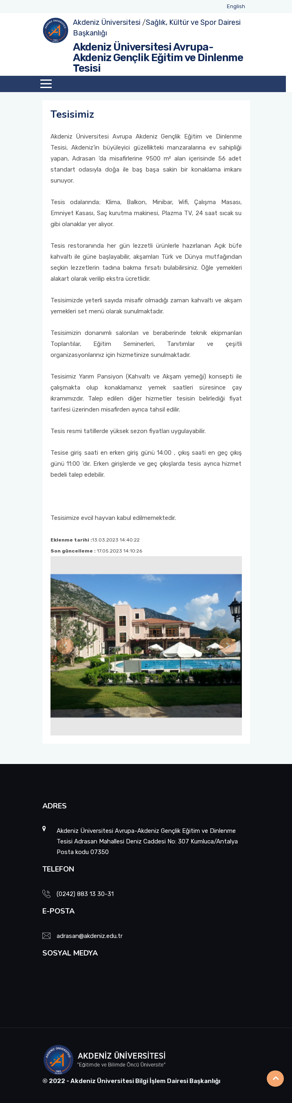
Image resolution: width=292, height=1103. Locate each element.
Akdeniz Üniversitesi (107, 22)
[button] (64, 645)
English (236, 6)
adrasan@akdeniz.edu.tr (90, 936)
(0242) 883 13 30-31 (85, 894)
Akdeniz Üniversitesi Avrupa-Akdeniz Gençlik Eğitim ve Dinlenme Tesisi (158, 58)
